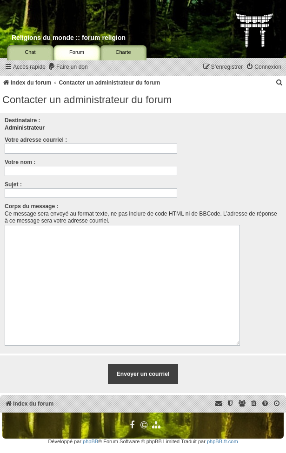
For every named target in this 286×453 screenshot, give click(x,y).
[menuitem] (68, 67)
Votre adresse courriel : (36, 140)
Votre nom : (20, 162)
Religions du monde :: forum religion (69, 37)
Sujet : (13, 184)
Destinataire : (22, 120)
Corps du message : (32, 206)
